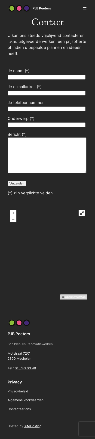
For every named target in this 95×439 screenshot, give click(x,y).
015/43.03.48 (25, 375)
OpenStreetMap (75, 304)
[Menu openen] (84, 8)
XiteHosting (33, 433)
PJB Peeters (42, 8)
